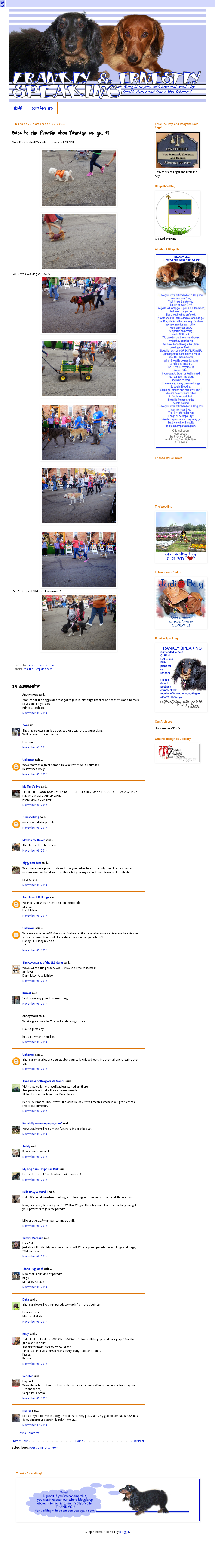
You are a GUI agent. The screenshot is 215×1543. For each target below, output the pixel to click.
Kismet (26, 993)
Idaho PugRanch (32, 1269)
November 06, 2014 (34, 713)
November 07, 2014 (34, 1425)
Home (79, 1441)
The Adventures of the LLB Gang (42, 962)
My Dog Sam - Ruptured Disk (40, 1169)
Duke (25, 1299)
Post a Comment (28, 1433)
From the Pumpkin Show (37, 669)
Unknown (28, 759)
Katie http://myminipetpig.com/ (42, 1123)
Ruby (25, 1334)
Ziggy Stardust (31, 863)
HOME (18, 108)
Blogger (124, 1532)
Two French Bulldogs (35, 897)
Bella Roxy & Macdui (35, 1192)
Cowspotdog (30, 817)
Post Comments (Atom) (44, 1447)
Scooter (27, 1376)
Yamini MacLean (32, 1238)
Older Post (137, 1441)
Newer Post (20, 1441)
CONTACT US (42, 108)
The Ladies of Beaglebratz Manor (43, 1081)
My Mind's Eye (31, 786)
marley (26, 1410)
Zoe (24, 725)
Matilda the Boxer (33, 840)
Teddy (26, 1146)
